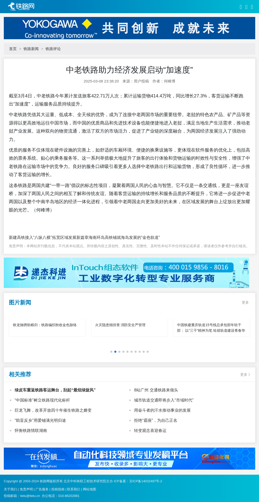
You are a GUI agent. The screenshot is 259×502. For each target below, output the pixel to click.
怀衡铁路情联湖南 (31, 430)
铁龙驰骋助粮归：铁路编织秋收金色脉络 (45, 325)
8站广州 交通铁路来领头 (156, 390)
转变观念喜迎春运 (150, 430)
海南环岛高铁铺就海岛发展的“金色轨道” (124, 237)
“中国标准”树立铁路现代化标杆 (42, 400)
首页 (13, 49)
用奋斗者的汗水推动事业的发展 (162, 410)
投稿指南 (57, 489)
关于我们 (10, 489)
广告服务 (42, 489)
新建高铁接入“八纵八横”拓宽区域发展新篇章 (49, 237)
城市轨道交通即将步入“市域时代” (163, 400)
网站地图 (89, 489)
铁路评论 (53, 49)
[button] (111, 352)
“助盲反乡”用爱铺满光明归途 (40, 420)
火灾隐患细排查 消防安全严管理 (120, 325)
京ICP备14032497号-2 (145, 481)
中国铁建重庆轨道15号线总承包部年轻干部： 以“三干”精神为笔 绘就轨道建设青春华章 (211, 330)
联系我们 (73, 489)
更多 (245, 302)
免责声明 (26, 489)
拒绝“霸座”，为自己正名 (155, 420)
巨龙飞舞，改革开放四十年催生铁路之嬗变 (53, 410)
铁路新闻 (31, 49)
